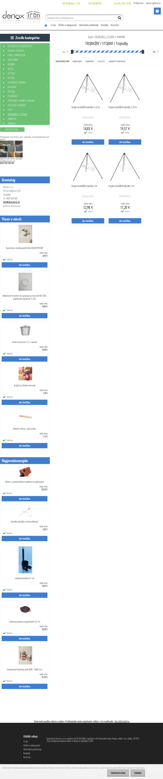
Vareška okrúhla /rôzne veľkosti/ (24, 521)
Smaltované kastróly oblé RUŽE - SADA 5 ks (24, 669)
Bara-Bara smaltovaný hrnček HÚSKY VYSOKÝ (24, 248)
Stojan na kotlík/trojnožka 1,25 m (85, 107)
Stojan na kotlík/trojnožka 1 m (84, 186)
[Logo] (21, 18)
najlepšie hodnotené (117, 61)
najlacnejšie (77, 61)
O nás (53, 25)
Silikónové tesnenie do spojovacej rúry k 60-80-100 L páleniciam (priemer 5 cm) (24, 297)
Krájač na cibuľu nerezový (24, 385)
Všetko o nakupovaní (67, 25)
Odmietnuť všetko (118, 773)
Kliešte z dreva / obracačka (24, 428)
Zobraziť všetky (11, 129)
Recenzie (115, 25)
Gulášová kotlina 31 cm (24, 578)
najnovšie (101, 61)
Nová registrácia (153, 3)
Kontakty (104, 25)
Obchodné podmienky (88, 25)
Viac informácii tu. (122, 721)
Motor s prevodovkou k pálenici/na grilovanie (24, 481)
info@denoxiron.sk (7, 161)
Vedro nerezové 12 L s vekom (24, 342)
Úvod (90, 36)
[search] (119, 18)
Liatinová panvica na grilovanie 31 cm (24, 621)
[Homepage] (44, 25)
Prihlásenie (139, 3)
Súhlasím (137, 773)
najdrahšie (90, 61)
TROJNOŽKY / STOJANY (104, 36)
